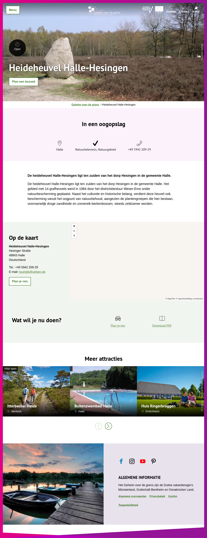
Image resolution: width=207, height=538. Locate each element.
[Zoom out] (74, 230)
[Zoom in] (74, 226)
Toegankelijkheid (128, 505)
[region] (137, 261)
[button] (23, 82)
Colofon (172, 496)
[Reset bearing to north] (74, 235)
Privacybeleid (157, 496)
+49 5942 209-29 (139, 149)
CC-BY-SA (202, 404)
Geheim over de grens (85, 104)
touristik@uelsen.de (32, 272)
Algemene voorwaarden (132, 496)
